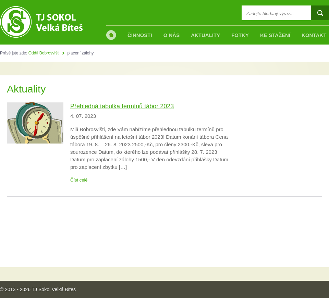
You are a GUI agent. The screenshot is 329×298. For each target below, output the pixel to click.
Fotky (240, 35)
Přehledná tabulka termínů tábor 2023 (122, 106)
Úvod (111, 35)
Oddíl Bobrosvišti (44, 53)
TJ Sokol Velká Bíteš (41, 22)
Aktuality (205, 35)
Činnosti (139, 35)
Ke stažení (275, 35)
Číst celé (79, 180)
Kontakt (314, 35)
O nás (171, 35)
